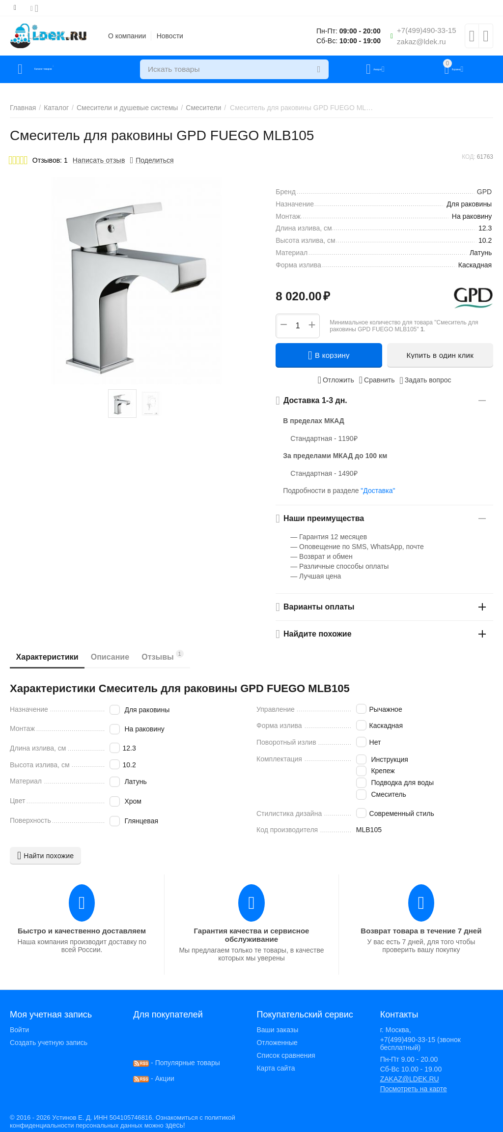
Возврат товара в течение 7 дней (421, 931)
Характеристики (51, 657)
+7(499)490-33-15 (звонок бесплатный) (420, 1043)
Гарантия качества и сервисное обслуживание (251, 935)
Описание (121, 657)
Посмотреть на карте (413, 1089)
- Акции (153, 1078)
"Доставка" (378, 490)
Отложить (336, 380)
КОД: (468, 156)
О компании (127, 36)
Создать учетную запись (48, 1042)
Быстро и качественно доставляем (82, 931)
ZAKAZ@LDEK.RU (409, 1079)
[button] (152, 160)
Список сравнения (285, 1055)
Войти (19, 1030)
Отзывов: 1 (50, 160)
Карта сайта (275, 1068)
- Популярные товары (176, 1063)
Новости (170, 36)
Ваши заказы (277, 1030)
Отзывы (181, 655)
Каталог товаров (68, 69)
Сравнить (377, 380)
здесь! (175, 1125)
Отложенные (276, 1042)
